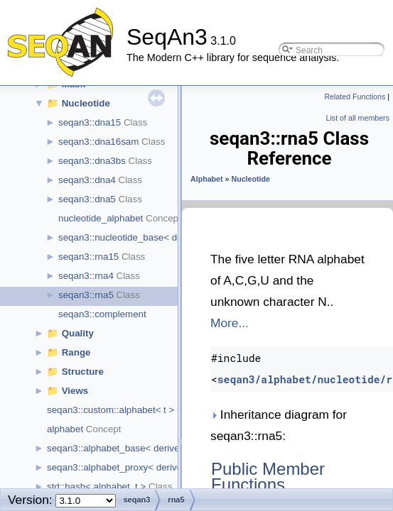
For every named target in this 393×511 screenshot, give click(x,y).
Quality (78, 333)
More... (229, 323)
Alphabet (206, 179)
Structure (83, 371)
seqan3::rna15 (88, 256)
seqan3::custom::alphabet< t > (110, 410)
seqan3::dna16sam (98, 141)
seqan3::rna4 (86, 275)
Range (76, 352)
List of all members (357, 118)
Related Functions (354, 96)
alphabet (65, 429)
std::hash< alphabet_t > (96, 486)
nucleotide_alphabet (100, 218)
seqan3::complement (102, 314)
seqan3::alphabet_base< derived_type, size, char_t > (158, 448)
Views (75, 390)
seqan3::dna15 (89, 122)
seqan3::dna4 (87, 180)
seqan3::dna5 (87, 199)
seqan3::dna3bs (92, 160)
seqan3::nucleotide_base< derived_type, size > (157, 237)
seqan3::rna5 (86, 295)
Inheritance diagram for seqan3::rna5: (278, 425)
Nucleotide (86, 103)
